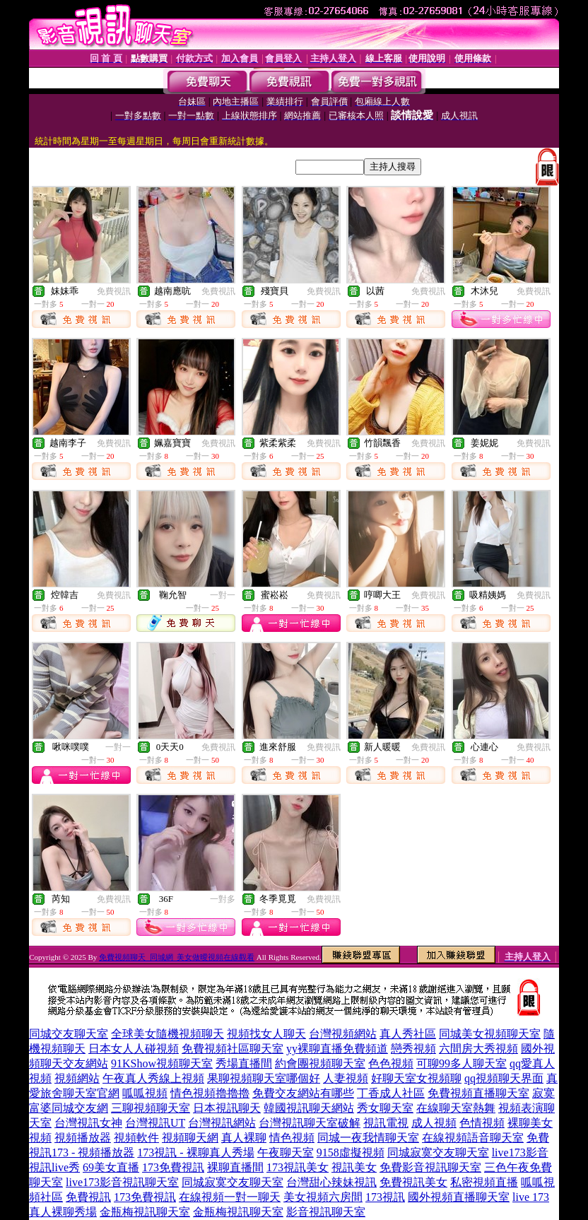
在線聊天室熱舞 (455, 1108)
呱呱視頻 (144, 1093)
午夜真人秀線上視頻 (153, 1078)
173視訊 (385, 1197)
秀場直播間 (244, 1063)
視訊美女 (354, 1167)
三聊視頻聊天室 (150, 1108)
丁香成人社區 (391, 1093)
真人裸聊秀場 (63, 1212)
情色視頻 (291, 1138)
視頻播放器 (82, 1138)
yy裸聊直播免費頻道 (337, 1049)
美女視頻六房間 (323, 1197)
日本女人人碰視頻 (133, 1049)
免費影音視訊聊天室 (430, 1167)
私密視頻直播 (484, 1182)
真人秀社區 (408, 1034)
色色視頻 (390, 1063)
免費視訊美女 (413, 1182)
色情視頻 (482, 1123)
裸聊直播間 (235, 1167)
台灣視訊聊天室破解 (309, 1123)
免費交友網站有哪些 (303, 1093)
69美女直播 (111, 1167)
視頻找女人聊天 (266, 1034)
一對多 (222, 899)
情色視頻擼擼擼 (209, 1093)
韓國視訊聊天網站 (309, 1108)
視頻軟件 (136, 1138)
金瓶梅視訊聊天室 (145, 1212)
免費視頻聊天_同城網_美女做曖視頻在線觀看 (176, 957)
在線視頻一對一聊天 (230, 1197)
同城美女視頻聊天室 (490, 1034)
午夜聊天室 (285, 1152)
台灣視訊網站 (222, 1123)
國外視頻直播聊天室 (459, 1197)
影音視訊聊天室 (325, 1212)
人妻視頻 (345, 1078)
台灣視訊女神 (88, 1123)
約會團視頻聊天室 (320, 1063)
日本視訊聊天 (227, 1108)
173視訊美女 (297, 1167)
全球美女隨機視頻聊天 (167, 1034)
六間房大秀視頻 (478, 1049)
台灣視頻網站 (343, 1034)
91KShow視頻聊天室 (162, 1063)
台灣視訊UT (155, 1123)
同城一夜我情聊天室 (368, 1138)
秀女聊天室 (385, 1108)
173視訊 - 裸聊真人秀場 (195, 1152)
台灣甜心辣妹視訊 (331, 1182)
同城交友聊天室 (68, 1034)
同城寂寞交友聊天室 (438, 1152)
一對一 (222, 595)
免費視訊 (114, 291)
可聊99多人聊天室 (461, 1063)
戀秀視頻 (413, 1049)
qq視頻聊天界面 (503, 1078)
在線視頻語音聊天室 (473, 1138)
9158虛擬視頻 (350, 1152)
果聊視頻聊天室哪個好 (263, 1078)
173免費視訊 (173, 1167)
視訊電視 (385, 1123)
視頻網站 (77, 1078)
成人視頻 (434, 1123)
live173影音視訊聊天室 (122, 1182)
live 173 (530, 1197)
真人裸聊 (243, 1138)
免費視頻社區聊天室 (232, 1049)
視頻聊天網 (190, 1138)
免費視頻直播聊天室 (478, 1093)
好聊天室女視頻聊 (416, 1078)
